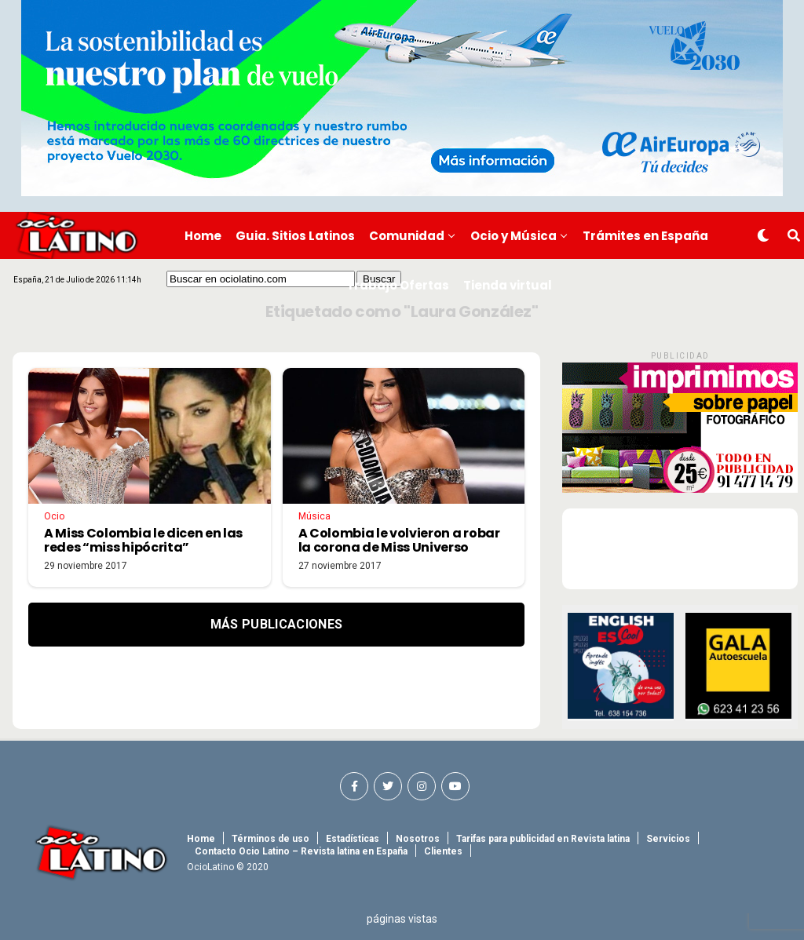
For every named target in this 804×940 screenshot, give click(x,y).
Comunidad (406, 236)
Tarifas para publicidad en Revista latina (543, 838)
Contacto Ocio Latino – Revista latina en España (301, 851)
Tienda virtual (507, 285)
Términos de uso (270, 838)
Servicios (668, 838)
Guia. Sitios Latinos (295, 236)
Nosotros (418, 838)
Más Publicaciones (276, 624)
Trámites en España (645, 236)
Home (203, 236)
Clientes (443, 851)
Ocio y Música (513, 236)
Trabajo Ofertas (397, 285)
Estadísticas (352, 838)
